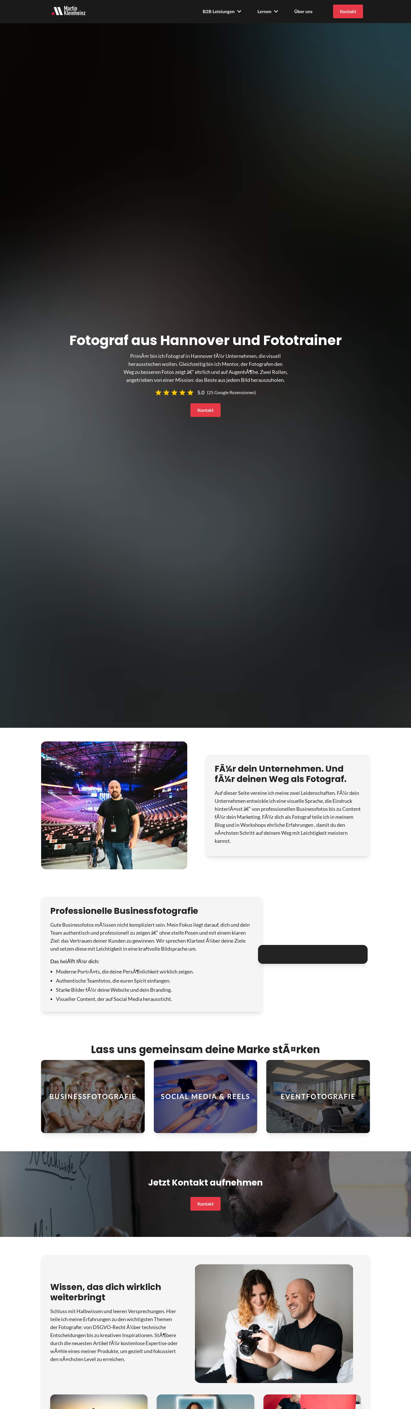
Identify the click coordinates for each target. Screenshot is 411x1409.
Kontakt (348, 11)
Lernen (267, 11)
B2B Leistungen (222, 11)
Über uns (303, 11)
